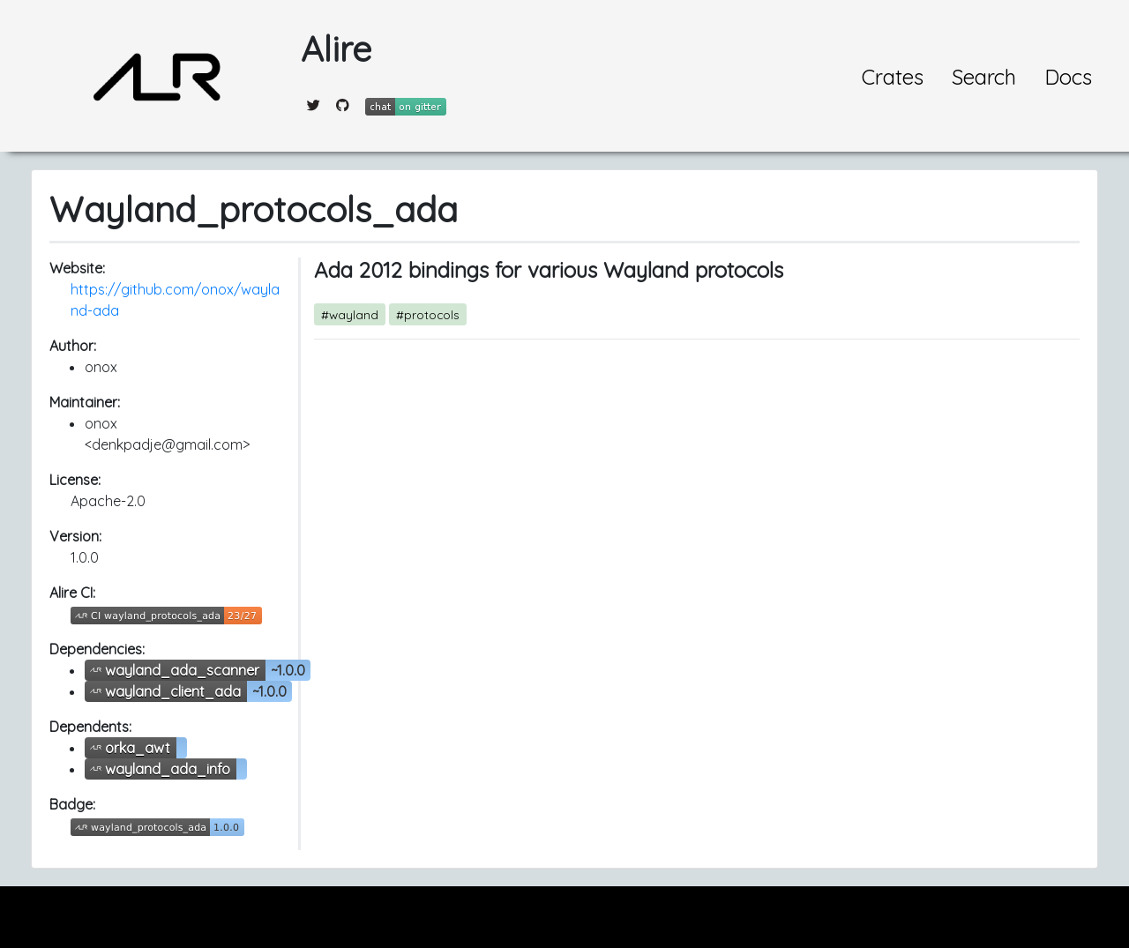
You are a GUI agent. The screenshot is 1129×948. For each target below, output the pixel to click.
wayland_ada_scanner (182, 670)
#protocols (428, 314)
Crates (892, 76)
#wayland (349, 314)
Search (984, 76)
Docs (1068, 76)
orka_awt (137, 748)
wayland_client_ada (173, 691)
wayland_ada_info (167, 769)
